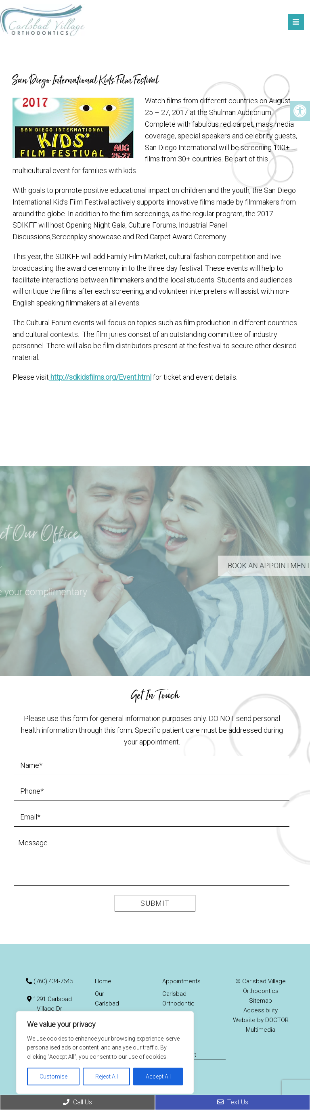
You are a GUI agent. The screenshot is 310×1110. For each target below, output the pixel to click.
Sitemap (260, 1000)
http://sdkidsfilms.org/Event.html (100, 377)
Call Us (77, 1102)
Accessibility (260, 1010)
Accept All (158, 1076)
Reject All (106, 1076)
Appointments (181, 981)
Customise (53, 1076)
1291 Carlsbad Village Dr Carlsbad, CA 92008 (49, 1008)
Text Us (232, 1102)
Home (103, 981)
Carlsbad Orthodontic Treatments (178, 1003)
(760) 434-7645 (53, 981)
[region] (105, 1052)
